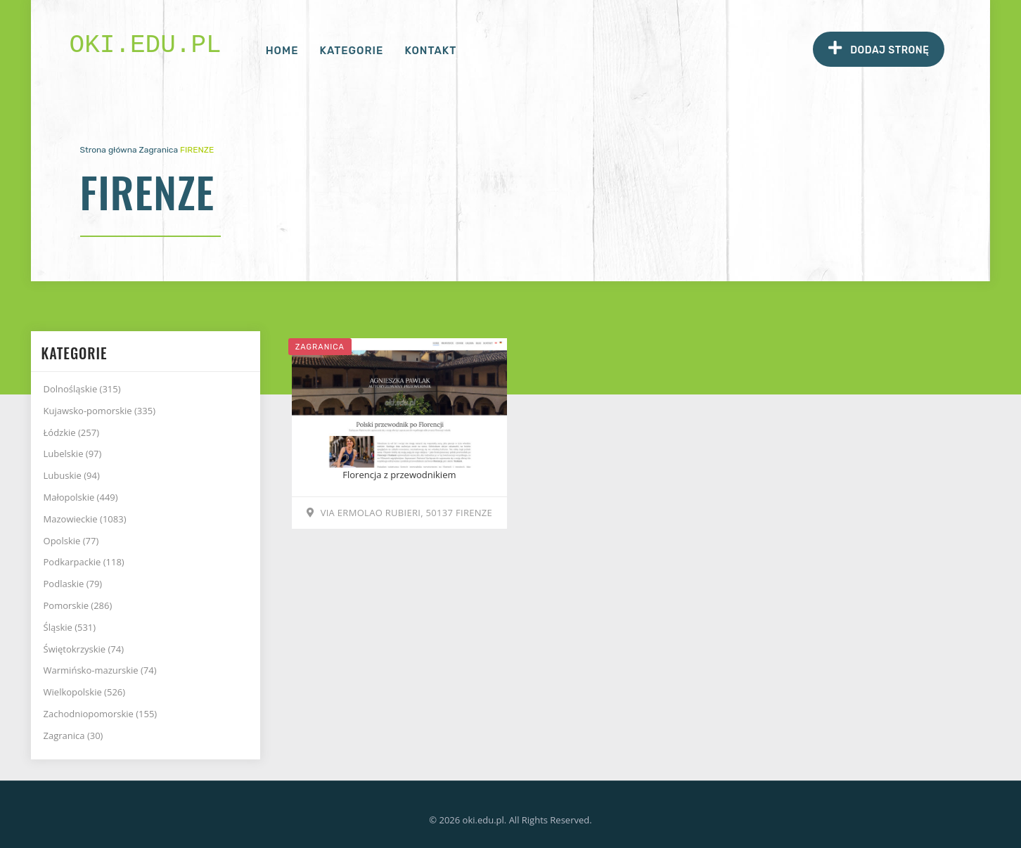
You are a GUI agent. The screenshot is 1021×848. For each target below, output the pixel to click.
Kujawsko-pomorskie (99, 410)
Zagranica (159, 150)
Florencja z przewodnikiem (399, 474)
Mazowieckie (85, 519)
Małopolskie (81, 497)
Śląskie (70, 627)
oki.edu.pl (145, 45)
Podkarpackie (84, 561)
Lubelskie (73, 453)
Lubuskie (72, 475)
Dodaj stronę (878, 48)
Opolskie (71, 540)
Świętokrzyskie (84, 649)
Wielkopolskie (85, 692)
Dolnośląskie (82, 389)
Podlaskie (73, 583)
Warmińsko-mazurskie (100, 670)
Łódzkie (71, 432)
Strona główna (108, 150)
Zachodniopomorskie (101, 713)
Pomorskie (78, 605)
